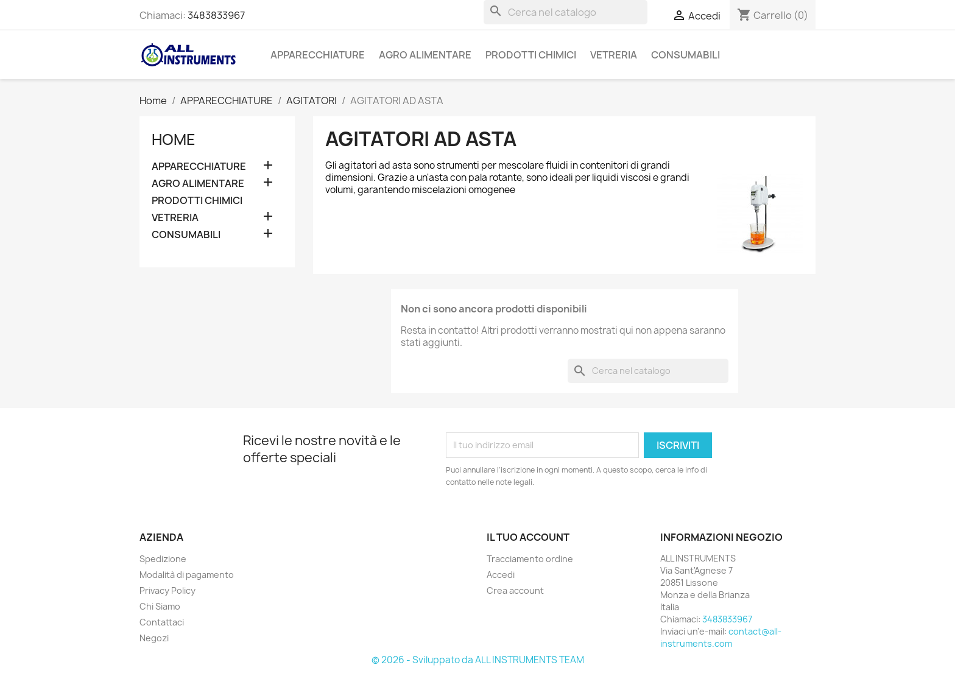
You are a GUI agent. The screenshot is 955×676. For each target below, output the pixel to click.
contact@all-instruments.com (720, 637)
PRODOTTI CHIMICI (530, 55)
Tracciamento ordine (530, 559)
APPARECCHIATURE (317, 55)
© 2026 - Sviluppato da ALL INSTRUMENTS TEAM (478, 659)
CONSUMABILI (685, 55)
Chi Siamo (159, 606)
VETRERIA (613, 55)
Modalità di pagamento (186, 574)
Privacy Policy (167, 590)
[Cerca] (565, 12)
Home (174, 139)
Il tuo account (528, 537)
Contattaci (161, 622)
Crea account (515, 590)
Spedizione (162, 559)
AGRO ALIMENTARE (425, 55)
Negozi (154, 638)
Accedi (501, 574)
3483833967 (216, 15)
